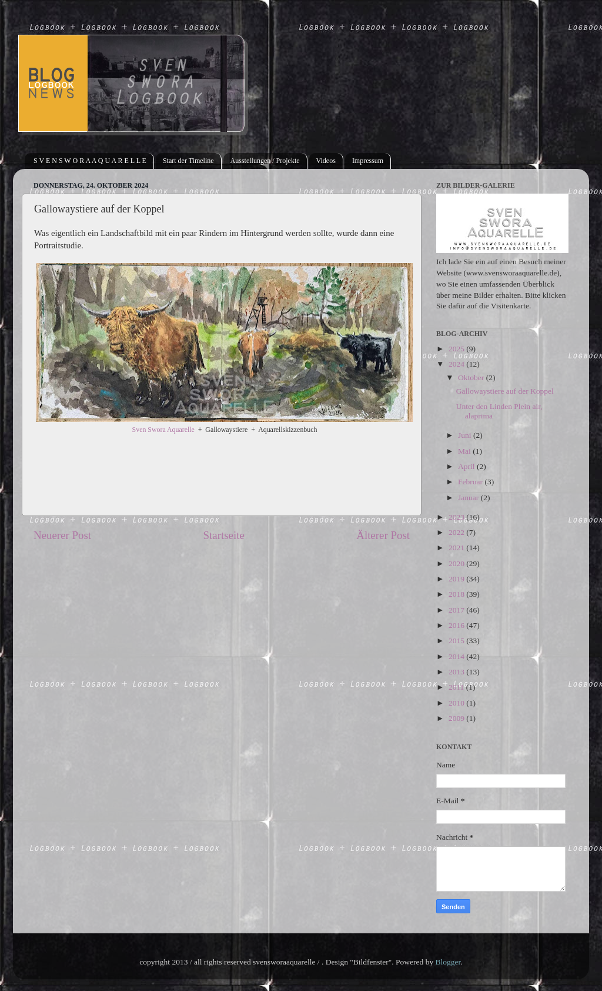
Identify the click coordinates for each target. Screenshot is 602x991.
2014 (457, 656)
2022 (457, 532)
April (467, 466)
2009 (457, 718)
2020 (457, 563)
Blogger (448, 961)
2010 (457, 703)
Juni (465, 435)
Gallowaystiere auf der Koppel (505, 391)
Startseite (224, 535)
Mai (465, 451)
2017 (457, 610)
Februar (471, 481)
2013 (457, 671)
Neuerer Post (62, 535)
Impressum (367, 161)
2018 (457, 594)
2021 (457, 547)
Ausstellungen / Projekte (265, 161)
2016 (457, 625)
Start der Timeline (188, 161)
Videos (326, 161)
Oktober (472, 377)
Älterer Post (383, 535)
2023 (457, 517)
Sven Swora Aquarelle (163, 429)
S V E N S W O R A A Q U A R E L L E (90, 161)
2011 (457, 687)
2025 (457, 348)
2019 (457, 578)
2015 (457, 640)
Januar (469, 497)
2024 (457, 364)
